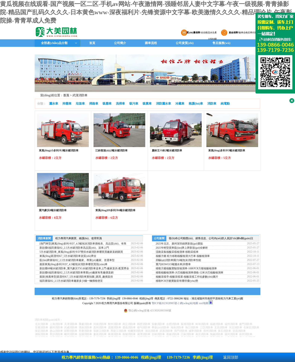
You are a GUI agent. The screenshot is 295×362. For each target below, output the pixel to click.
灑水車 (53, 103)
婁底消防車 (99, 334)
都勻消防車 (143, 327)
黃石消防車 (224, 330)
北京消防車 (41, 324)
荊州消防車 (210, 330)
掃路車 (93, 103)
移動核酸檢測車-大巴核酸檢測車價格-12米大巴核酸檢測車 (189, 272)
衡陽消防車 (129, 334)
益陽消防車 (85, 334)
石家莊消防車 (251, 327)
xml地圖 (203, 303)
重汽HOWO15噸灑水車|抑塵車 (173, 264)
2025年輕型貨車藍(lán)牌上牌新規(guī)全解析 (182, 247)
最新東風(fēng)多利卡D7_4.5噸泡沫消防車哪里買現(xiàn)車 (73, 264)
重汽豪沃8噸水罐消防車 (53, 210)
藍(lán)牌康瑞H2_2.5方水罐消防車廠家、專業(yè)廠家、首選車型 (77, 260)
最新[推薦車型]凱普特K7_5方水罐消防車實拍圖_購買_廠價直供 (76, 276)
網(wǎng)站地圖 (189, 303)
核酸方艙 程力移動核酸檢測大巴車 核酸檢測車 (183, 256)
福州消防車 (231, 324)
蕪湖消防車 (187, 324)
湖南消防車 (41, 334)
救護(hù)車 (196, 103)
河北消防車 (235, 327)
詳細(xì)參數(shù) (63, 164)
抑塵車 (66, 103)
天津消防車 (70, 324)
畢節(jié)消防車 (160, 327)
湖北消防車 (151, 330)
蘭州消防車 (56, 327)
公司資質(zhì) (185, 43)
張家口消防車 (101, 330)
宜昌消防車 (239, 330)
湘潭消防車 (143, 334)
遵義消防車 (129, 327)
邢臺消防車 (85, 330)
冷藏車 (179, 103)
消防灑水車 (163, 103)
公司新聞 (159, 238)
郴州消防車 (70, 334)
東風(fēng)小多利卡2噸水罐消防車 (58, 150)
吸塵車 (107, 103)
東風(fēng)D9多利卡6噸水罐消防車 (115, 210)
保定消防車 (41, 330)
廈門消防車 (245, 324)
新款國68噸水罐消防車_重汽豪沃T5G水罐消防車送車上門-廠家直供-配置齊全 (84, 268)
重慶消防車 (85, 324)
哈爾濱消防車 (136, 330)
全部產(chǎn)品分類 (54, 43)
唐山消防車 (56, 330)
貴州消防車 (99, 327)
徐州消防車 (245, 334)
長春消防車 (172, 334)
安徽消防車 (158, 324)
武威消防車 (70, 327)
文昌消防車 (220, 327)
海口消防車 (191, 327)
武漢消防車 (166, 330)
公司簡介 (120, 43)
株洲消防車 (114, 334)
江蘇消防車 (187, 334)
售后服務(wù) (221, 43)
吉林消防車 (158, 334)
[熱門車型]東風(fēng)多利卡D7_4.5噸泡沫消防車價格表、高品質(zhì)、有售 (83, 243)
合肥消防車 (172, 324)
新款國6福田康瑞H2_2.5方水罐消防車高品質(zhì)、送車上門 (74, 247)
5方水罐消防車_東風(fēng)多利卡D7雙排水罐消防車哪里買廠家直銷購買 (81, 251)
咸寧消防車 (195, 330)
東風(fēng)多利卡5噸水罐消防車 (226, 150)
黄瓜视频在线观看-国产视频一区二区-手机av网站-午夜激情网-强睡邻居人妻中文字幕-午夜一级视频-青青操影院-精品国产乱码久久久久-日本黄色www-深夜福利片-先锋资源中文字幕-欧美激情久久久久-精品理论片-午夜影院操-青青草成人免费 (146, 12)
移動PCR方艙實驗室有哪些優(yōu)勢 (177, 280)
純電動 (225, 103)
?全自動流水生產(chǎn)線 (201, 33)
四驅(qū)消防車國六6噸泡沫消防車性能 (178, 260)
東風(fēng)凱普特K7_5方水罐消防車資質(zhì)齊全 (68, 256)
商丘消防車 (129, 324)
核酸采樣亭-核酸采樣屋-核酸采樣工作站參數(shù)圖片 (187, 276)
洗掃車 (120, 103)
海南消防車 (177, 327)
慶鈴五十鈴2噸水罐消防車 (167, 150)
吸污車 (133, 103)
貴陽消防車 (114, 327)
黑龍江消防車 (118, 330)
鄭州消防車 (114, 324)
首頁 (92, 43)
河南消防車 (99, 324)
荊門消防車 (180, 330)
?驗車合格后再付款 (242, 32)
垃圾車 (80, 103)
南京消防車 (202, 334)
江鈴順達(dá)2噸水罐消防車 (111, 150)
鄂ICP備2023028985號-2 (165, 303)
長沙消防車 (56, 334)
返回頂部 (230, 357)
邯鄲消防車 (70, 330)
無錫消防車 (216, 334)
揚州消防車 (231, 334)
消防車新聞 (44, 238)
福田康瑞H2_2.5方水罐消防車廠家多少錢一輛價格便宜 (71, 280)
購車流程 (151, 43)
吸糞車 (147, 103)
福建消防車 (216, 324)
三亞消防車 (206, 327)
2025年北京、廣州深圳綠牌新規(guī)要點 (179, 243)
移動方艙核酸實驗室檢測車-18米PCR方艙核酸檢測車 (186, 268)
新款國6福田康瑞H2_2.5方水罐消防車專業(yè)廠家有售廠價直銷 (76, 272)
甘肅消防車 (41, 327)
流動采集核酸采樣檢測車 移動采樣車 (177, 251)
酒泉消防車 (85, 327)
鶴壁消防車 (143, 324)
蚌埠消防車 (202, 324)
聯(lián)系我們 (93, 50)
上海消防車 (56, 324)
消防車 (211, 103)
